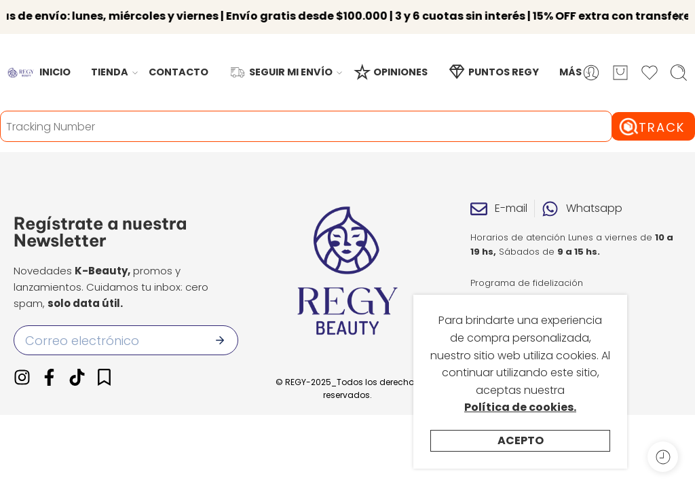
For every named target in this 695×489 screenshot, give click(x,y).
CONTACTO (178, 58)
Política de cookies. (520, 407)
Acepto (520, 440)
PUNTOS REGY (493, 58)
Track (662, 113)
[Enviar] (220, 327)
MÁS (570, 58)
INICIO (55, 58)
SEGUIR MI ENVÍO (281, 58)
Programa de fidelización (526, 268)
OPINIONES (390, 58)
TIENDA (109, 58)
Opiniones (493, 289)
